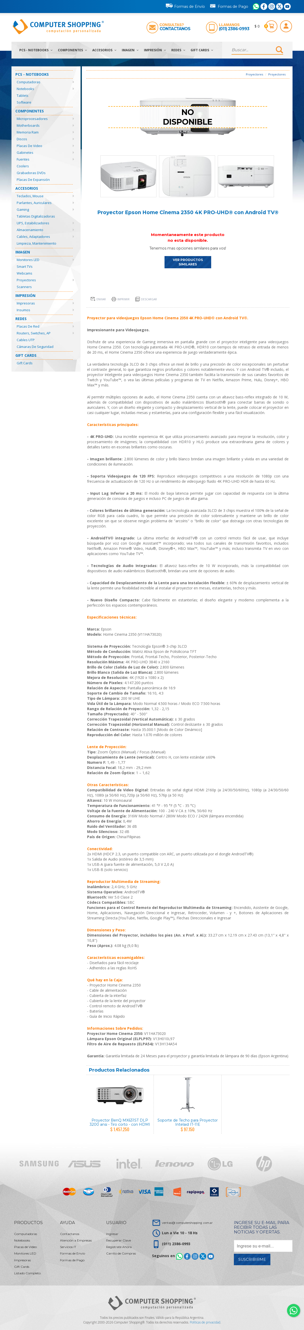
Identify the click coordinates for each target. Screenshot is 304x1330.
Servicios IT (68, 1247)
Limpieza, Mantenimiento (36, 243)
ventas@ (187, 1223)
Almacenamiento (30, 229)
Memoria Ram (28, 132)
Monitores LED (28, 259)
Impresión (155, 50)
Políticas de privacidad (205, 1322)
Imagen (130, 50)
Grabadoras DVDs (31, 172)
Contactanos (175, 28)
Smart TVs (25, 266)
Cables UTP (26, 340)
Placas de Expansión (33, 179)
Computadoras (28, 82)
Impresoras (26, 303)
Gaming (23, 209)
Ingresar (112, 1234)
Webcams (24, 273)
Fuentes (23, 159)
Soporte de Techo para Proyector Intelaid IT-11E (187, 1122)
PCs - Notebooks (36, 50)
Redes (178, 50)
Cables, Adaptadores (33, 236)
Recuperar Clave (118, 1240)
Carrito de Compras (121, 1253)
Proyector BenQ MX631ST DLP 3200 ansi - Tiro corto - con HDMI (120, 1122)
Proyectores (26, 280)
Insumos (23, 310)
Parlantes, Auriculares (34, 202)
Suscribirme (252, 1259)
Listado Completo (27, 1273)
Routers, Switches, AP (34, 333)
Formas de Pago (228, 5)
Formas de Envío (185, 5)
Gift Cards (202, 50)
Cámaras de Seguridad (35, 346)
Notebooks (25, 88)
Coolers (23, 166)
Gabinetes (25, 152)
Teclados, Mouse (30, 196)
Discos (22, 139)
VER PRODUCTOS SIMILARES (188, 262)
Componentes (72, 50)
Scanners (24, 286)
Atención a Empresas (76, 1240)
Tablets (22, 95)
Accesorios (104, 50)
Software (24, 102)
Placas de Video (29, 145)
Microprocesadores (32, 118)
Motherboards (28, 125)
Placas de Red (28, 326)
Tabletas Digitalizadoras (36, 216)
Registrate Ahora (119, 1247)
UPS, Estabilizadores (33, 223)
